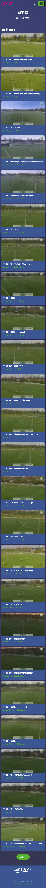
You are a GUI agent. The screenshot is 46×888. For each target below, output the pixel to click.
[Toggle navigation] (41, 3)
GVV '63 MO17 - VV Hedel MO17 (13, 639)
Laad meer (23, 857)
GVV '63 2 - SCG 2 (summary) (13, 332)
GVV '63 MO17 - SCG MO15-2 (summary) (17, 400)
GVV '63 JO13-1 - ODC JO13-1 (12, 536)
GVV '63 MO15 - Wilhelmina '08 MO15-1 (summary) (21, 434)
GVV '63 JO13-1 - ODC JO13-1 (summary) (17, 502)
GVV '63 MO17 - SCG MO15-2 (12, 366)
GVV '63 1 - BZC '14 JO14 (11, 127)
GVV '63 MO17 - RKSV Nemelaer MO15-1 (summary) (21, 93)
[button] (23, 50)
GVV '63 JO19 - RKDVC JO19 (12, 809)
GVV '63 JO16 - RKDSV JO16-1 (13, 604)
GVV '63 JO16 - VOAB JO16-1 (12, 229)
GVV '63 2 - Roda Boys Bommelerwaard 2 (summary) (22, 161)
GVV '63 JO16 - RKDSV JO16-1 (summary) (17, 570)
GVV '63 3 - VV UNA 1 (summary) (14, 707)
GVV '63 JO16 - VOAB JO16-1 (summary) (17, 264)
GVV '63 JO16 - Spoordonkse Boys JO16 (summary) (22, 843)
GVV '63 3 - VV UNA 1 (9, 741)
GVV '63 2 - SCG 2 (8, 298)
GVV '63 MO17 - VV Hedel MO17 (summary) (18, 673)
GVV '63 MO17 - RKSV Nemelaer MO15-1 (17, 59)
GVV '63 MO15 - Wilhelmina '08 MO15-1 (16, 468)
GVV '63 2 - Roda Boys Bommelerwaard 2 (18, 195)
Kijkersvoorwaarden (23, 884)
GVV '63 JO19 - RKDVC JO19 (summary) (17, 775)
